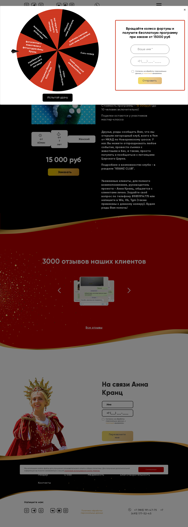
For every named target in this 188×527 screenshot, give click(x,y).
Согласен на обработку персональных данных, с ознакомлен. (150, 72)
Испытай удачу (57, 97)
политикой (148, 73)
